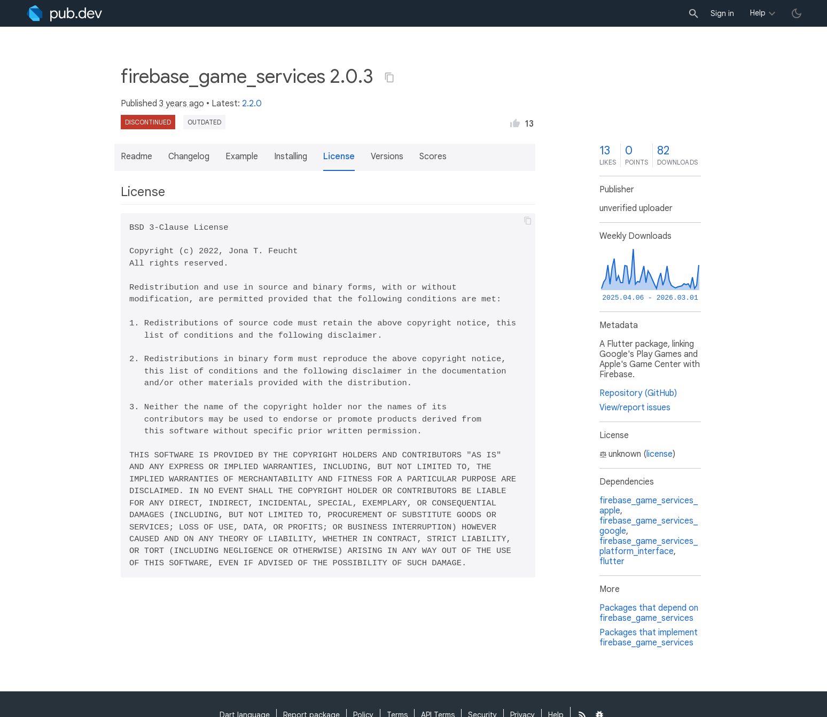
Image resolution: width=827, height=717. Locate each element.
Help (758, 13)
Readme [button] (136, 156)
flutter (612, 561)
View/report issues (634, 407)
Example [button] (241, 156)
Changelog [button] (188, 156)
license (659, 454)
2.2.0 (252, 103)
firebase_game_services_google (648, 526)
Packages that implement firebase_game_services (648, 637)
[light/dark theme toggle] (796, 13)
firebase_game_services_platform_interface (648, 546)
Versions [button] (387, 156)
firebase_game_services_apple (648, 505)
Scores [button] (433, 156)
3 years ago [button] (181, 103)
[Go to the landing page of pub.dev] (64, 13)
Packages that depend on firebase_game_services (648, 613)
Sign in (722, 13)
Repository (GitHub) (638, 393)
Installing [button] (290, 156)
